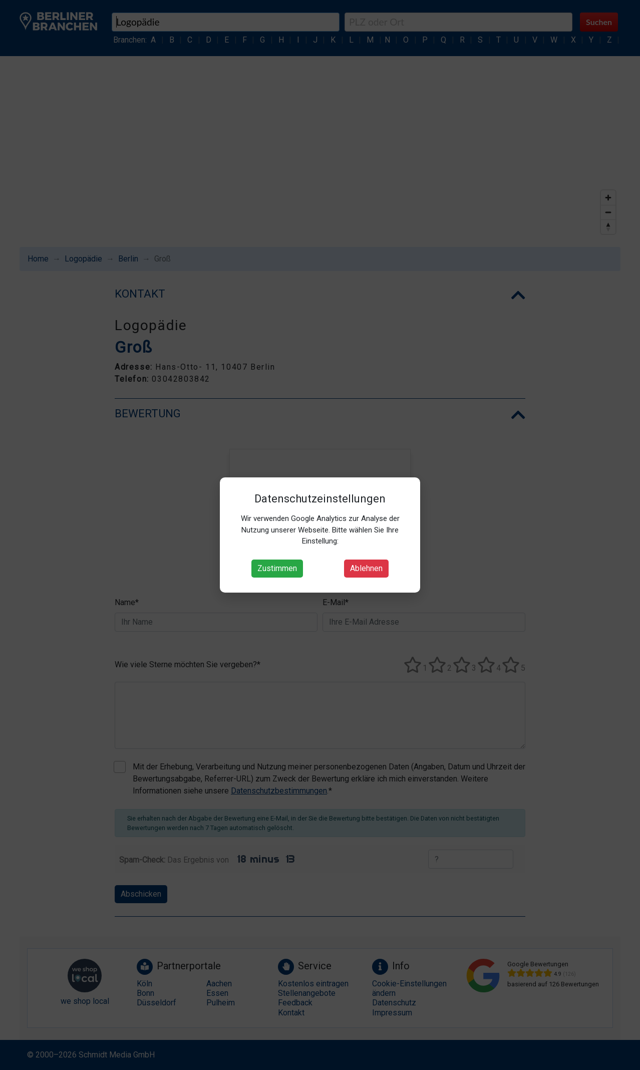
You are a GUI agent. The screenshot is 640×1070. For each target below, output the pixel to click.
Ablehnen (366, 568)
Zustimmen (277, 568)
